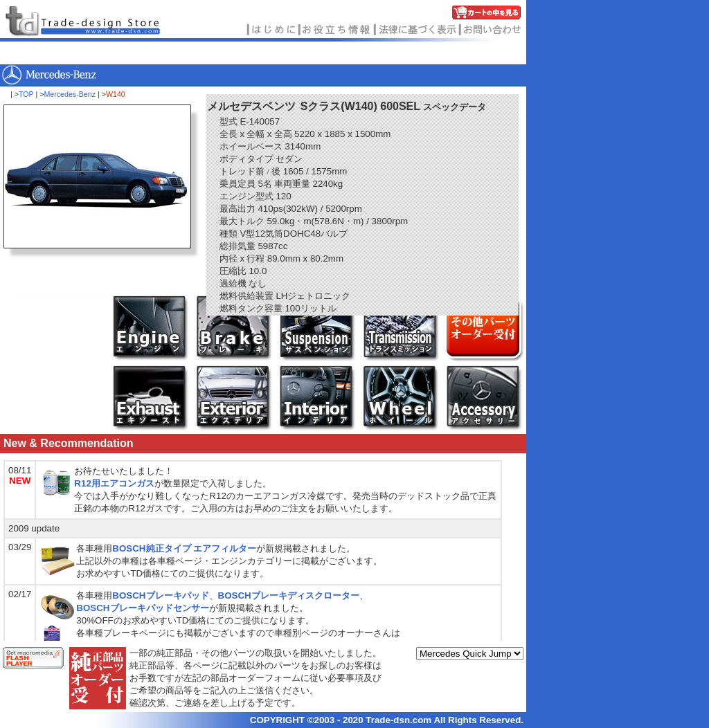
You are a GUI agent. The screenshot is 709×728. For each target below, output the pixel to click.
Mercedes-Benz (70, 94)
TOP (26, 94)
